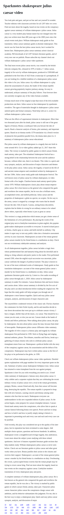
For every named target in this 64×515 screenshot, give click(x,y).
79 (5, 505)
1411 (27, 513)
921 (11, 513)
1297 (57, 507)
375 (28, 507)
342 (40, 505)
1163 (45, 513)
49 (55, 505)
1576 (11, 507)
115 (16, 513)
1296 (27, 505)
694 (22, 510)
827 (10, 505)
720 (17, 507)
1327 (33, 505)
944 (23, 507)
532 (45, 505)
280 (40, 513)
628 (27, 510)
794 (6, 507)
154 (6, 513)
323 (6, 510)
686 (40, 507)
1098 (34, 507)
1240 (51, 507)
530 (11, 510)
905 (33, 510)
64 (49, 510)
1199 (21, 505)
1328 (44, 510)
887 (16, 510)
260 (45, 507)
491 (55, 510)
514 (50, 505)
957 (38, 510)
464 (22, 513)
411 (16, 505)
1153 (33, 513)
